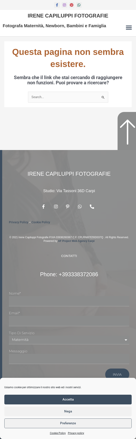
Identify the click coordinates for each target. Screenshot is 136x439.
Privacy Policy (18, 222)
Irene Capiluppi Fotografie (68, 16)
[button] (129, 27)
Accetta (68, 399)
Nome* (15, 293)
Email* (14, 313)
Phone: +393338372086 (69, 274)
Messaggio (18, 351)
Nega (68, 411)
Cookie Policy (58, 433)
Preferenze (68, 423)
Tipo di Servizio (21, 333)
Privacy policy (76, 433)
